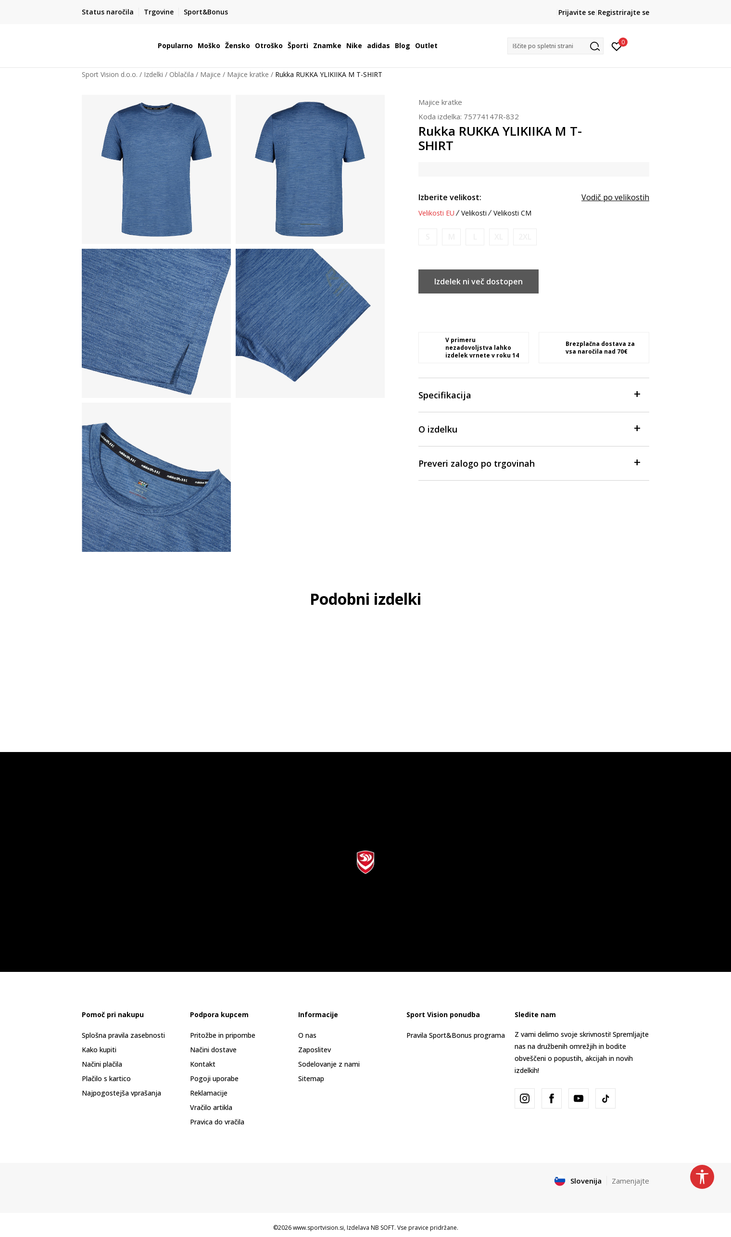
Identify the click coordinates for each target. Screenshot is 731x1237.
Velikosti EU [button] (436, 213)
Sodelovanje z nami (329, 1064)
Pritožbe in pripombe (222, 1035)
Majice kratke (248, 74)
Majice (210, 74)
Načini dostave (213, 1049)
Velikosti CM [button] (512, 213)
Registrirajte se (623, 12)
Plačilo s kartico (106, 1078)
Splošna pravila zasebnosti (123, 1035)
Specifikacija (529, 394)
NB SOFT (382, 1228)
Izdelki (153, 74)
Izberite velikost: (449, 197)
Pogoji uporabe (214, 1078)
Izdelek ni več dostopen (478, 281)
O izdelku (529, 428)
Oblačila (181, 74)
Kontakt (202, 1064)
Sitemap (311, 1078)
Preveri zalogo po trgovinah (529, 462)
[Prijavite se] (617, 45)
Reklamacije (208, 1092)
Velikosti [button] (474, 213)
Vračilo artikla (211, 1107)
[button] (555, 46)
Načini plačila (102, 1064)
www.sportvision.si (318, 1228)
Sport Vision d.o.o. (110, 74)
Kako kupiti (99, 1049)
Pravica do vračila (217, 1121)
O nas (307, 1035)
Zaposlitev (314, 1049)
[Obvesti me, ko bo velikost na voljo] (427, 237)
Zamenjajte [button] (630, 1181)
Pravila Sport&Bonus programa (455, 1035)
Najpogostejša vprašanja (121, 1092)
